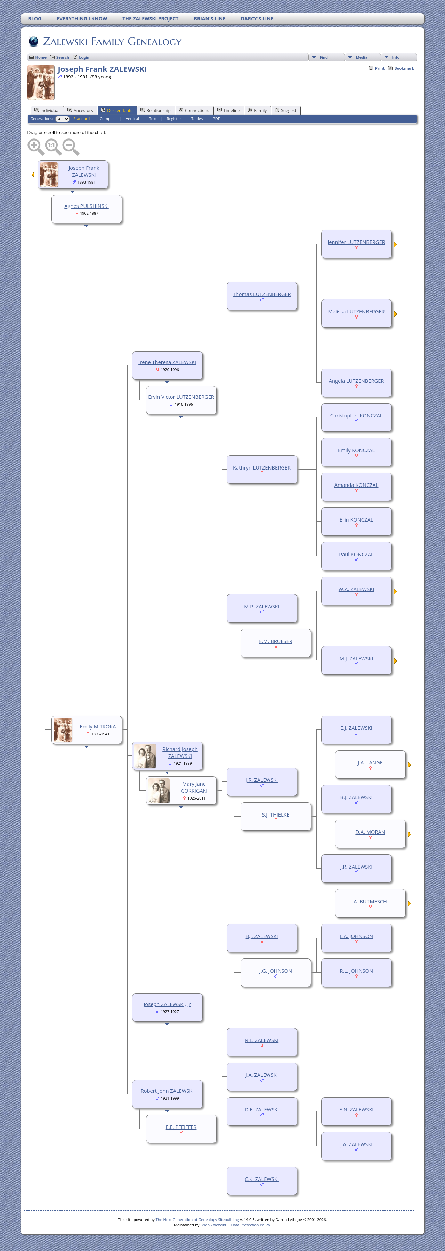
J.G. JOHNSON (275, 970)
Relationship (155, 110)
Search (62, 57)
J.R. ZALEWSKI (356, 866)
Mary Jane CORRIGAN (194, 787)
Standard (81, 118)
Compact (108, 118)
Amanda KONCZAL (356, 484)
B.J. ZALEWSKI (356, 797)
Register (174, 118)
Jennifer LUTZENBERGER (356, 241)
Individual (47, 110)
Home (41, 57)
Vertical (132, 118)
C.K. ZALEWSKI (262, 1178)
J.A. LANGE (370, 762)
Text (153, 118)
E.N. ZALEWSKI (356, 1109)
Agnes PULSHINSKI (86, 205)
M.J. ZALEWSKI (356, 658)
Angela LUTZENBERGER (356, 380)
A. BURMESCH (370, 901)
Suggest (285, 110)
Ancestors (80, 110)
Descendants (116, 110)
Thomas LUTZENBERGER (262, 293)
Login (84, 57)
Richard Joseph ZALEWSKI (180, 752)
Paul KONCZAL (356, 554)
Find (323, 57)
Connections (194, 110)
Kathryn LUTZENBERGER (262, 467)
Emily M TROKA (98, 726)
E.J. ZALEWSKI (356, 727)
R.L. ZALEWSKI (261, 1040)
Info (395, 57)
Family (257, 110)
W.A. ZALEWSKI (356, 588)
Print (380, 68)
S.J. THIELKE (275, 814)
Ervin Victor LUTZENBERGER (181, 396)
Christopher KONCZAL (356, 415)
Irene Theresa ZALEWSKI (167, 361)
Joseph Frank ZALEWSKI (83, 171)
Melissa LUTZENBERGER (356, 311)
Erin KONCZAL (356, 519)
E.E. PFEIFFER (181, 1126)
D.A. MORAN (370, 831)
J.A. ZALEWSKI (262, 1074)
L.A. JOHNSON (356, 935)
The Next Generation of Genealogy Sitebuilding (197, 1219)
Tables (197, 118)
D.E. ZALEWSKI (262, 1109)
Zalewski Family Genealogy (111, 41)
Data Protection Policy (250, 1224)
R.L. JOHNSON (356, 970)
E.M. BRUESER (275, 640)
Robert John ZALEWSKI (167, 1090)
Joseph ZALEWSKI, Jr (167, 1003)
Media (361, 57)
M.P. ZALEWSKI (262, 606)
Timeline (228, 110)
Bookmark (404, 68)
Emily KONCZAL (356, 450)
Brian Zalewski (213, 1224)
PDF (216, 118)
